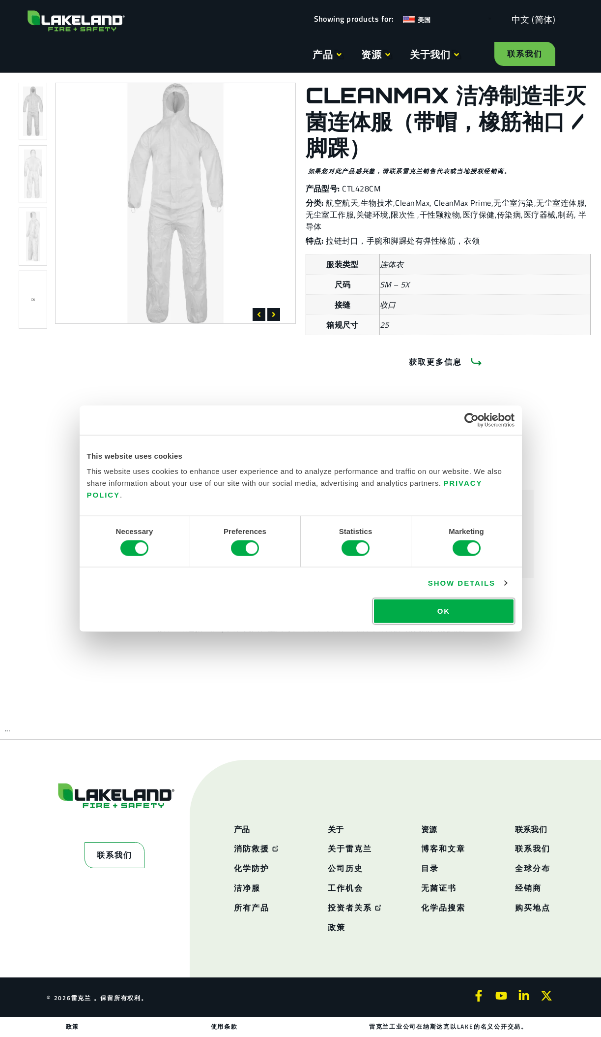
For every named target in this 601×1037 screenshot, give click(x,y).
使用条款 (224, 1026)
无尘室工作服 (330, 214)
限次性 (404, 214)
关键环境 (372, 214)
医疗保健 (478, 214)
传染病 (509, 214)
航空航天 (342, 203)
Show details (461, 582)
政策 (73, 1026)
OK (443, 611)
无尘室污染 (513, 203)
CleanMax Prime (462, 203)
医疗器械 (539, 214)
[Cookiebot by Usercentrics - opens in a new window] (472, 419)
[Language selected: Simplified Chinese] (531, 19)
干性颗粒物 (440, 214)
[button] (259, 314)
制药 (566, 214)
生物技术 (377, 203)
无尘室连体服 (560, 203)
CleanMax (412, 203)
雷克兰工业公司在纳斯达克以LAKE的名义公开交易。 (448, 1026)
